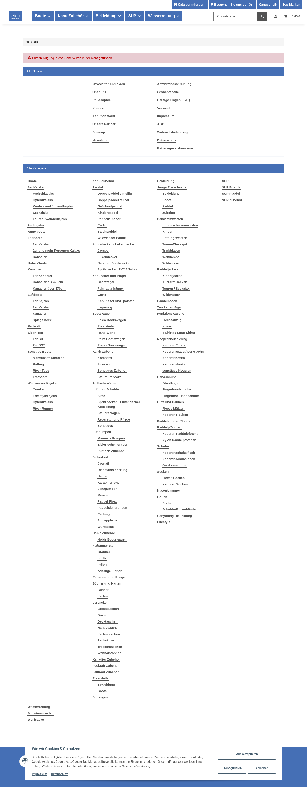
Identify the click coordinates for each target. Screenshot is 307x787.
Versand (163, 108)
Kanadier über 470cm (49, 288)
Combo (103, 250)
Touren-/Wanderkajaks (50, 219)
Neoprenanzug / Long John (183, 351)
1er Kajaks (36, 187)
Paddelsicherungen (112, 507)
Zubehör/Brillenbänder (179, 509)
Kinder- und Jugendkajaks (53, 206)
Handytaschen (109, 627)
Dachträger (106, 282)
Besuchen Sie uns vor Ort (233, 4)
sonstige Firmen (110, 571)
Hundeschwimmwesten (180, 225)
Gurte (102, 294)
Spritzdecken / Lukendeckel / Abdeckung (119, 404)
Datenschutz (166, 140)
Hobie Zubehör (103, 533)
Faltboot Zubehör (105, 672)
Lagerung (105, 307)
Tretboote (40, 377)
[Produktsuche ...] (235, 16)
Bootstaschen (108, 609)
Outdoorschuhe (174, 465)
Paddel (97, 187)
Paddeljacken (167, 269)
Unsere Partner (104, 124)
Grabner (104, 552)
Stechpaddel (107, 231)
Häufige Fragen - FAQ (173, 100)
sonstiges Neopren (176, 370)
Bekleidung (106, 684)
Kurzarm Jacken (174, 282)
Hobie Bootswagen (112, 539)
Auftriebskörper (104, 383)
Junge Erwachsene (171, 187)
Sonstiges (105, 425)
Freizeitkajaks (43, 193)
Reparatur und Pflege (114, 419)
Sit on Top (35, 332)
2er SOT (39, 345)
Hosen (167, 326)
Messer (103, 495)
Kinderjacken (172, 276)
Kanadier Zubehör (106, 659)
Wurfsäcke (106, 527)
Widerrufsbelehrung (172, 132)
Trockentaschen (110, 647)
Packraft (34, 326)
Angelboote (36, 231)
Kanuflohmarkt (103, 116)
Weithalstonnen (109, 653)
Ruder (102, 225)
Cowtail (103, 463)
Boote (102, 691)
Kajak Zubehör (103, 351)
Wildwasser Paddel (112, 238)
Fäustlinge (170, 383)
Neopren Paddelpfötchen (181, 433)
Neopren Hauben (175, 414)
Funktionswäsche (170, 313)
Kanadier (40, 257)
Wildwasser (171, 263)
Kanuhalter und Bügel (109, 276)
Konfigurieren (232, 768)
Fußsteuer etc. (103, 545)
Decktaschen (107, 621)
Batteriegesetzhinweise (175, 148)
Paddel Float (107, 501)
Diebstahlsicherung (112, 470)
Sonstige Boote (39, 351)
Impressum (165, 116)
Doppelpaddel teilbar (113, 200)
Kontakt (98, 108)
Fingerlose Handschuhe (180, 396)
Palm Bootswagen (111, 339)
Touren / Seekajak (175, 288)
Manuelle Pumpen (111, 438)
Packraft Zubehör (105, 665)
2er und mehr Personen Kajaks (56, 250)
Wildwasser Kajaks (42, 383)
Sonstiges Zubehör (112, 370)
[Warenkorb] (292, 16)
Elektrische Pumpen (113, 444)
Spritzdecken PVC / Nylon (117, 269)
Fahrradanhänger (111, 288)
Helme (102, 476)
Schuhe (163, 446)
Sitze (101, 396)
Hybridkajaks (43, 200)
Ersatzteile (106, 326)
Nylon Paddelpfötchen (179, 440)
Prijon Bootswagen (112, 345)
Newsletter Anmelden (108, 84)
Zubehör (168, 212)
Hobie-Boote (37, 263)
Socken (163, 471)
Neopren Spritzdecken (114, 263)
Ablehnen (262, 768)
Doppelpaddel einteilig (115, 193)
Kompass (105, 358)
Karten (103, 596)
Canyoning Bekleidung (174, 516)
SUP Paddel (231, 193)
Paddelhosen (167, 301)
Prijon (102, 564)
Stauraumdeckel (110, 377)
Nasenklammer (168, 490)
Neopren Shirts (173, 345)
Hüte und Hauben (170, 402)
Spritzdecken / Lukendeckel (113, 244)
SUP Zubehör (232, 200)
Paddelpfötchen (169, 427)
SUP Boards (231, 187)
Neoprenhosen (173, 358)
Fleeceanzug (172, 320)
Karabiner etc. (108, 482)
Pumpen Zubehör (111, 451)
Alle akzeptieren (247, 754)
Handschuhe (166, 377)
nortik (102, 558)
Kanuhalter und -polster (116, 301)
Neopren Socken (175, 484)
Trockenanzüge (169, 307)
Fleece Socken (173, 478)
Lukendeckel (107, 257)
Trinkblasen (171, 250)
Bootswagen (101, 313)
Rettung (104, 514)
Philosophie (101, 100)
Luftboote (35, 294)
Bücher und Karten (106, 583)
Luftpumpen (101, 432)
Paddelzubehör (109, 219)
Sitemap (98, 132)
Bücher (103, 590)
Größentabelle (168, 92)
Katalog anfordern (191, 4)
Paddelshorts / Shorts (173, 421)
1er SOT (39, 339)
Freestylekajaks (45, 396)
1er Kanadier (42, 276)
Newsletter (100, 140)
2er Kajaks (36, 225)
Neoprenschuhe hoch (178, 459)
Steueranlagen (109, 413)
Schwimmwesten (170, 219)
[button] (275, 16)
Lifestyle (163, 522)
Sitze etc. (104, 364)
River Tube (41, 370)
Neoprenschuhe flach (178, 452)
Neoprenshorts (173, 364)
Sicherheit (100, 457)
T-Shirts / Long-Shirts (178, 332)
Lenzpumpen (107, 489)
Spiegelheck (42, 320)
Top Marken (291, 4)
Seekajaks (40, 212)
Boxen (102, 615)
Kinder (167, 231)
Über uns (99, 92)
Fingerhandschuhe (176, 389)
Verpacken (100, 602)
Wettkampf (170, 257)
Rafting (38, 364)
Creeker (39, 389)
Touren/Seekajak (175, 244)
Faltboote (35, 238)
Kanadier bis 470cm (48, 282)
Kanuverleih (268, 4)
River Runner (43, 408)
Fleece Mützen (173, 408)
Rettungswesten (174, 238)
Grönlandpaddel (110, 206)
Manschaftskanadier (48, 358)
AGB (160, 124)
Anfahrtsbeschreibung (174, 84)
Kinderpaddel (108, 212)
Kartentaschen (109, 634)
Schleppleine (107, 520)
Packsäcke (106, 640)
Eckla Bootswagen (112, 320)
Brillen (162, 497)
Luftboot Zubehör (105, 389)
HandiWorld (107, 332)
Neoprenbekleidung (172, 339)
